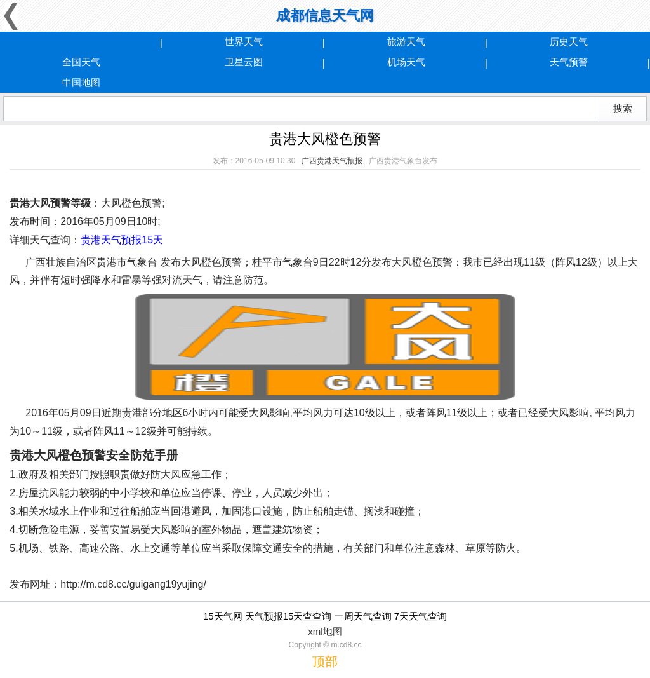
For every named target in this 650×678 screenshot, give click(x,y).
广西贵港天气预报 (332, 160)
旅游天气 (406, 41)
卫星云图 (244, 62)
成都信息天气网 (325, 16)
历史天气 (569, 41)
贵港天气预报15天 (122, 239)
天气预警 (569, 62)
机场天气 (406, 62)
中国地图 (81, 82)
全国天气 (81, 62)
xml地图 (325, 631)
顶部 (325, 661)
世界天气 (244, 41)
